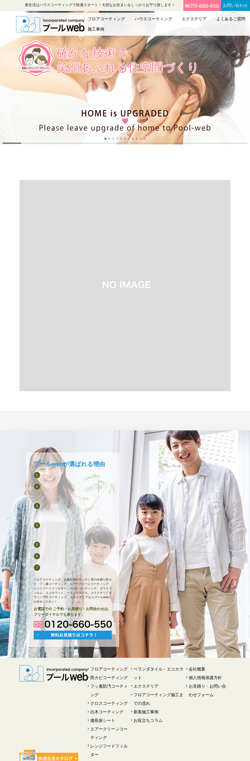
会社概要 (195, 668)
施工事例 (231, 22)
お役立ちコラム (145, 704)
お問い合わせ (231, 5)
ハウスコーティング (143, 22)
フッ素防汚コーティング (109, 682)
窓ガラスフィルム (104, 734)
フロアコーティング (105, 22)
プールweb (118, 753)
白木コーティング (104, 697)
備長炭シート (100, 704)
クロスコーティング (105, 690)
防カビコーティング (105, 675)
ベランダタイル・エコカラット (157, 668)
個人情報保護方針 (202, 675)
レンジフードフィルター (109, 726)
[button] (105, 139)
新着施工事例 (144, 697)
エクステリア (177, 22)
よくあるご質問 (206, 22)
